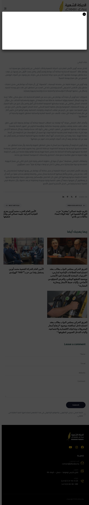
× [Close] (84, 14)
